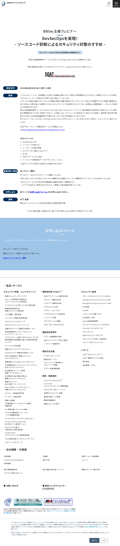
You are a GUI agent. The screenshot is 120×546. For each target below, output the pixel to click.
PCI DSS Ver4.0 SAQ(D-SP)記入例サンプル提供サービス (15, 420)
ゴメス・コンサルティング (13, 439)
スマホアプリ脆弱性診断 (52, 303)
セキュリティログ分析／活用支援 (94, 338)
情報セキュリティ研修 (51, 402)
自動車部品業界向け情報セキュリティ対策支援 (14, 309)
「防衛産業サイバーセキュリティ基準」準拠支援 (18, 402)
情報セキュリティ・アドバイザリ (15, 296)
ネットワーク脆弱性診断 (52, 299)
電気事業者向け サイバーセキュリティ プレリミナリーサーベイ (18, 332)
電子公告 (45, 456)
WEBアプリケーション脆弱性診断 (55, 296)
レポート (85, 349)
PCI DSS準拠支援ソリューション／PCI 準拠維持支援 (16, 411)
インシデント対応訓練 (12, 344)
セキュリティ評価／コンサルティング (20, 291)
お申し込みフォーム (38, 191)
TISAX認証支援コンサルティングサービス (19, 435)
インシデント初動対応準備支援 (16, 317)
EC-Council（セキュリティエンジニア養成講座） (56, 383)
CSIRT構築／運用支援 (13, 314)
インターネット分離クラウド (91, 314)
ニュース (84, 456)
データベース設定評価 (13, 394)
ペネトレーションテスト (51, 310)
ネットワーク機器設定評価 (14, 391)
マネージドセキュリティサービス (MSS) (96, 296)
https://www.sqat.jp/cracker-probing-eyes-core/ (42, 129)
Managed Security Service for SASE (96, 303)
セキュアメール (87, 331)
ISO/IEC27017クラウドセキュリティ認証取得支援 (17, 430)
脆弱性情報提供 (49, 399)
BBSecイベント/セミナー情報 (14, 258)
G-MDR (85, 310)
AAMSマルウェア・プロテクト (92, 335)
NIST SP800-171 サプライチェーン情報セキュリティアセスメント (17, 386)
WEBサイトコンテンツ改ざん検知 (55, 339)
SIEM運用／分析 (88, 317)
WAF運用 (85, 306)
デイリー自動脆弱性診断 (52, 336)
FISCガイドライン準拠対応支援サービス (19, 351)
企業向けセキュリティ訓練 (52, 392)
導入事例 (85, 361)
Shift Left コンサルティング (15, 321)
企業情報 (7, 453)
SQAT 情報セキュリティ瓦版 (92, 357)
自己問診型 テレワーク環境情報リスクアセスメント (14, 370)
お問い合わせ (116, 4)
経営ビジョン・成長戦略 (89, 453)
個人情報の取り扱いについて (95, 527)
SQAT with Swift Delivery (53, 324)
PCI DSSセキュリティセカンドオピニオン (19, 416)
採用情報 (7, 460)
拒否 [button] (104, 540)
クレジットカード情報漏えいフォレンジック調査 (53, 362)
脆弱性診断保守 (49, 331)
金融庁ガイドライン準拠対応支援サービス (20, 328)
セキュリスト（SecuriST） (52, 379)
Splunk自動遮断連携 (90, 321)
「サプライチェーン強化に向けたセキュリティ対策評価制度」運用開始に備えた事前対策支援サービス (21, 338)
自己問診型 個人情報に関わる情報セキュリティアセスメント (16, 375)
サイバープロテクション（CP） (92, 342)
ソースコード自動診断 (51, 343)
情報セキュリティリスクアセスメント (17, 348)
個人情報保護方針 (10, 466)
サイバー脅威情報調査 (51, 367)
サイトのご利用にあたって (13, 469)
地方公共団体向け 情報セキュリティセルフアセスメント (17, 355)
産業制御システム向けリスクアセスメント (19, 360)
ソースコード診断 (49, 317)
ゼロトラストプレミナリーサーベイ (17, 324)
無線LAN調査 (10, 398)
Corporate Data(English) (13, 456)
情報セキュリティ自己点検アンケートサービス (15, 381)
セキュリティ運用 (88, 291)
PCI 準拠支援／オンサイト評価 (16, 407)
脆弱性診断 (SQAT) (51, 291)
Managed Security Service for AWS (96, 299)
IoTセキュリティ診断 (50, 306)
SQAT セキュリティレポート (92, 353)
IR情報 (44, 453)
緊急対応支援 (48, 350)
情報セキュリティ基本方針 (90, 466)
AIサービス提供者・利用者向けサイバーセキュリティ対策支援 (16, 300)
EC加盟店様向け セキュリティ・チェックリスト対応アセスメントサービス (21, 364)
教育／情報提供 (49, 374)
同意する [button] (94, 540)
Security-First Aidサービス (92, 328)
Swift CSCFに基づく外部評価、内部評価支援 (13, 425)
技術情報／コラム (88, 364)
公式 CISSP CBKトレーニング (54, 388)
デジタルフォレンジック (51, 355)
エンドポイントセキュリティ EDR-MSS (95, 324)
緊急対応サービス (49, 358)
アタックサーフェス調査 (51, 321)
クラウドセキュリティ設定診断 (54, 314)
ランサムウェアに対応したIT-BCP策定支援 (20, 305)
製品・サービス (14, 285)
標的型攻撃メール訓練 (51, 395)
